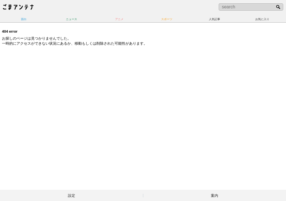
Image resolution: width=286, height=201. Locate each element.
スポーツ (166, 19)
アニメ (119, 19)
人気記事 (214, 19)
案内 (214, 195)
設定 (71, 195)
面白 (24, 19)
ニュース (71, 19)
